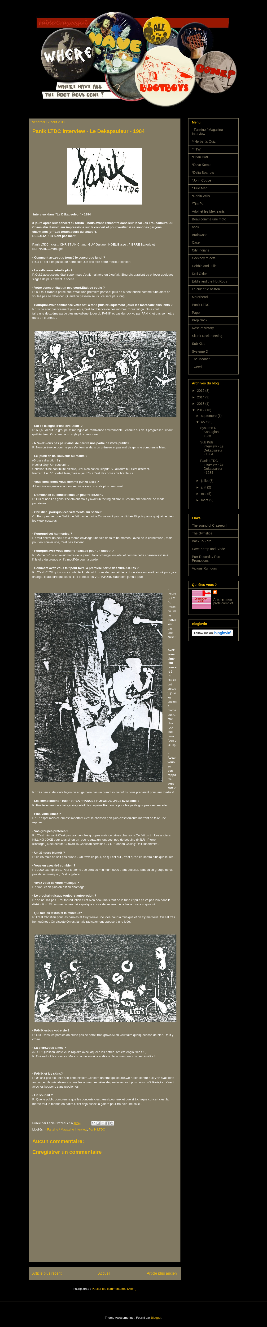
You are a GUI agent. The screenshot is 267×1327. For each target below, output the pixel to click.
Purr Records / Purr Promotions (206, 559)
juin (204, 487)
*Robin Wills (201, 196)
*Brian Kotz (200, 157)
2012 (201, 410)
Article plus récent (47, 1273)
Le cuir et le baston (206, 289)
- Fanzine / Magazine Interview (66, 1129)
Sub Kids (198, 344)
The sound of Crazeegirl (209, 525)
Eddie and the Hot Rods (209, 281)
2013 (201, 404)
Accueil (104, 1273)
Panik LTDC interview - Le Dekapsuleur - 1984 (211, 466)
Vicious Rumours (204, 568)
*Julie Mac (199, 188)
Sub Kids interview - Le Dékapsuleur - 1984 (211, 448)
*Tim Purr (199, 203)
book (195, 227)
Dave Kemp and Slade (208, 549)
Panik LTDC (97, 1129)
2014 (201, 397)
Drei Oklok (199, 274)
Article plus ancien (162, 1273)
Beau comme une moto (209, 219)
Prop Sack (199, 320)
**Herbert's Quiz (204, 141)
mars (205, 500)
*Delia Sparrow (203, 172)
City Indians (200, 250)
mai (204, 494)
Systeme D (200, 351)
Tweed (197, 367)
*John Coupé (201, 180)
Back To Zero (201, 541)
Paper (196, 313)
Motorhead (200, 297)
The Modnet (201, 359)
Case (196, 242)
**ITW (196, 149)
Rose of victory (203, 328)
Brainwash (199, 235)
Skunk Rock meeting (207, 336)
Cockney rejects (204, 258)
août (204, 422)
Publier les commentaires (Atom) (114, 1289)
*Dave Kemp (201, 165)
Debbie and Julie (204, 266)
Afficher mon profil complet (223, 601)
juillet (205, 481)
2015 (201, 390)
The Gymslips (202, 533)
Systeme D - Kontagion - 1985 (210, 432)
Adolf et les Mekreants (208, 211)
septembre (209, 416)
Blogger (156, 1317)
